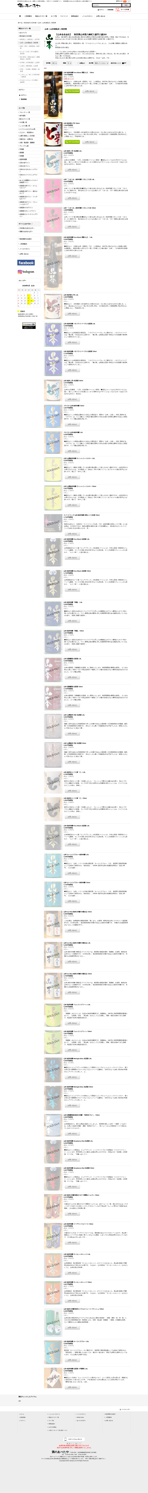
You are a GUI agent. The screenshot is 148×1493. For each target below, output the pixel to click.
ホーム (22, 1414)
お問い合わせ (24, 254)
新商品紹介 (52, 1423)
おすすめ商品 (52, 1427)
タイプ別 (51, 1420)
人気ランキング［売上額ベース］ (58, 1430)
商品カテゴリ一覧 (54, 1417)
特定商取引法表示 (26, 239)
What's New (80, 1417)
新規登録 (110, 9)
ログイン (101, 9)
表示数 (48, 63)
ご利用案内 (23, 244)
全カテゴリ (23, 33)
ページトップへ (126, 1409)
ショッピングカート (54, 1414)
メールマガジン (25, 249)
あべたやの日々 (81, 1420)
